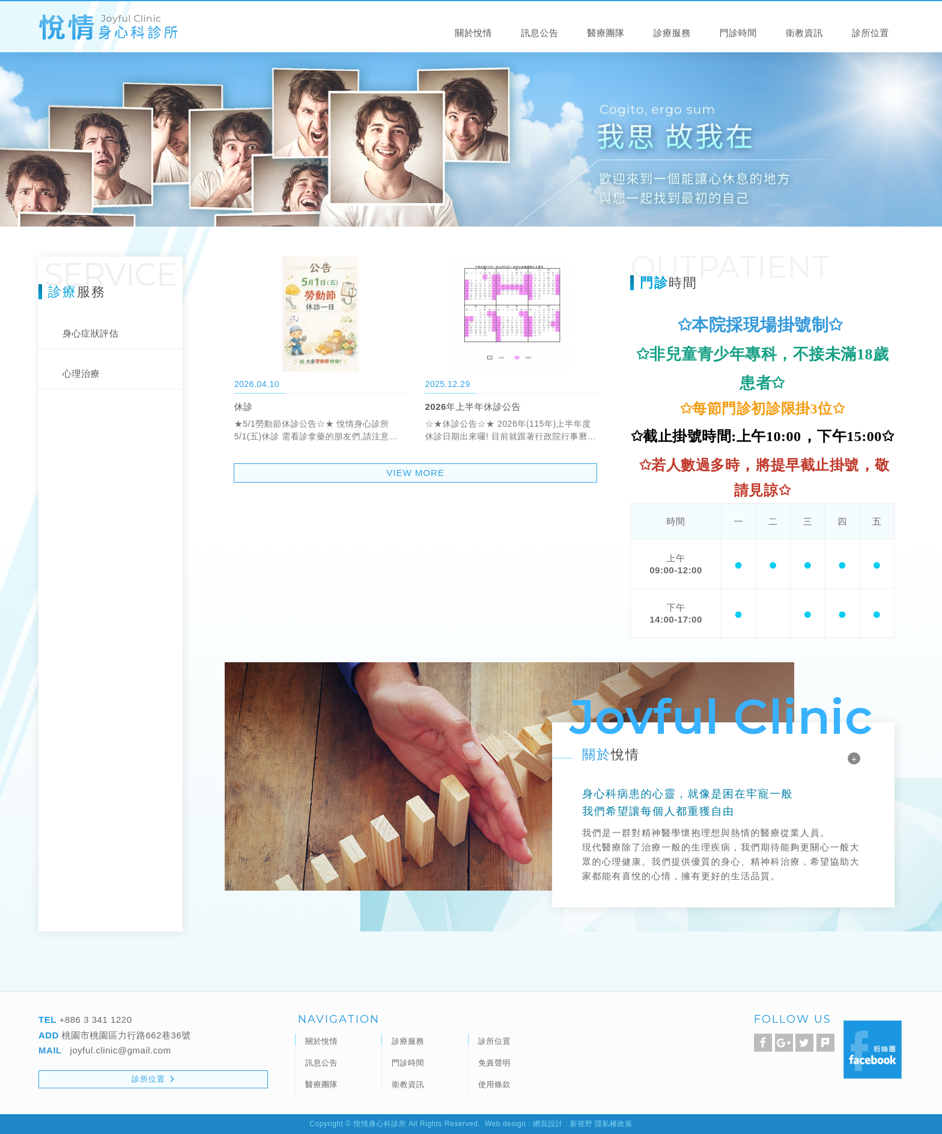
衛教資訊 (804, 33)
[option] (471, 138)
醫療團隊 (605, 33)
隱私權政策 (614, 1124)
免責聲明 (494, 1062)
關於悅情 (473, 33)
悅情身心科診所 (108, 27)
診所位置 (870, 33)
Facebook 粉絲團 (872, 1049)
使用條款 (494, 1084)
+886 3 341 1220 (94, 1019)
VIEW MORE (415, 473)
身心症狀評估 (90, 333)
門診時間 (738, 33)
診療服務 (672, 33)
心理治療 (81, 373)
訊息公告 (539, 33)
